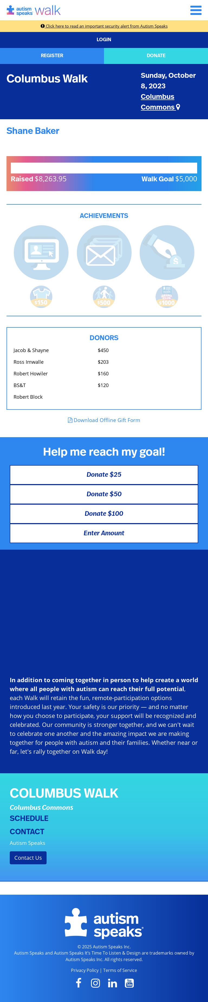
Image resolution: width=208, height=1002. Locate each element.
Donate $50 (104, 494)
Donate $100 (104, 514)
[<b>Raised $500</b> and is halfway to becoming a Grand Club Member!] (104, 296)
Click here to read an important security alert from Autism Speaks (104, 26)
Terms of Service (120, 970)
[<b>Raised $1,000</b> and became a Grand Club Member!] (166, 296)
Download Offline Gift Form (104, 420)
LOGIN (104, 39)
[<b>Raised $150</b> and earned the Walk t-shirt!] (41, 296)
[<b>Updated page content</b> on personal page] (41, 252)
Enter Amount (104, 533)
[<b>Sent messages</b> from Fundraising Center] (104, 252)
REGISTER (52, 55)
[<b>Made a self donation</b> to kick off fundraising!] (166, 252)
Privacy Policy (85, 970)
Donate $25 (104, 475)
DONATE (156, 55)
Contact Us (28, 857)
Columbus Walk (47, 79)
